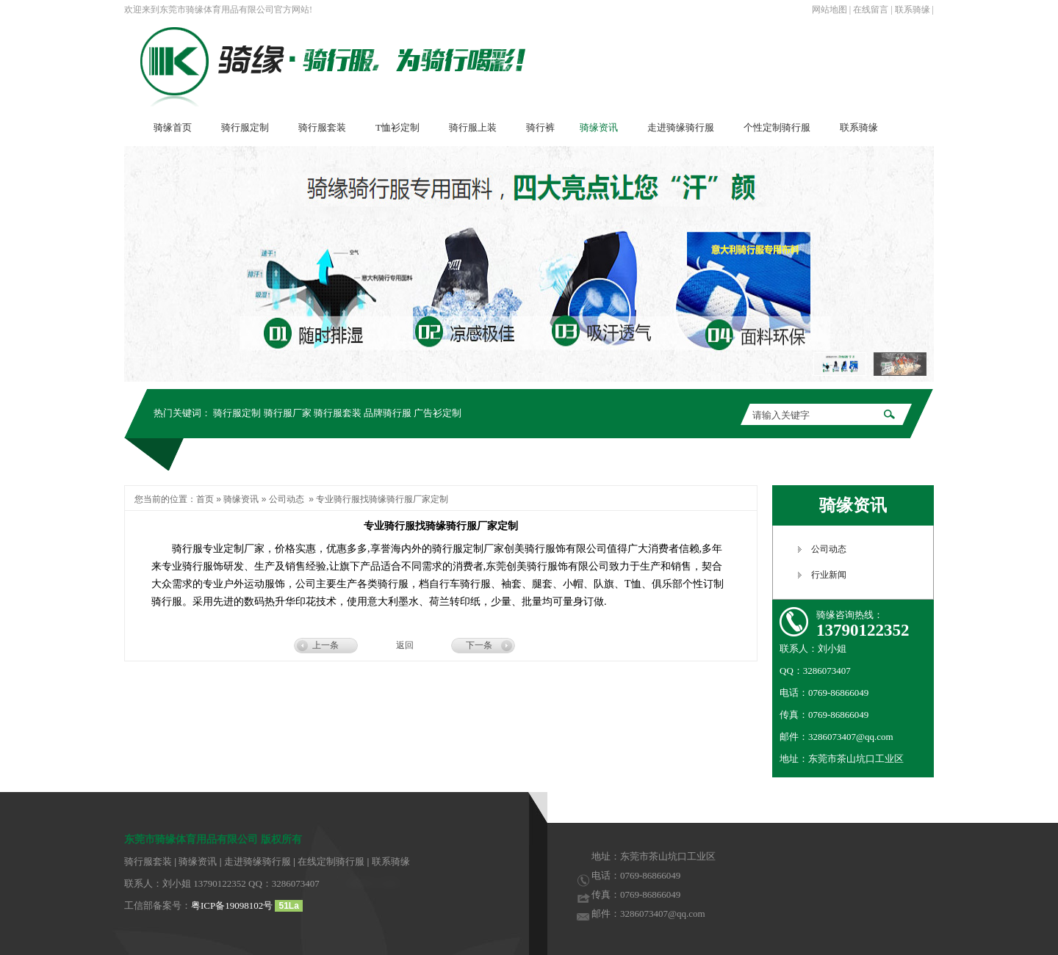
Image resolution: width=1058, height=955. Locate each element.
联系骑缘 (912, 9)
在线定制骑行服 (331, 861)
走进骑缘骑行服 (257, 861)
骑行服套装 (337, 412)
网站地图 (829, 9)
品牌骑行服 (387, 412)
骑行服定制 (237, 412)
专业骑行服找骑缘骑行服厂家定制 (382, 499)
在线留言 (870, 9)
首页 (205, 499)
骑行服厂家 (288, 412)
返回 (405, 645)
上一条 (325, 645)
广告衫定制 (437, 412)
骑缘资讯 (241, 499)
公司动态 (286, 499)
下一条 (479, 645)
